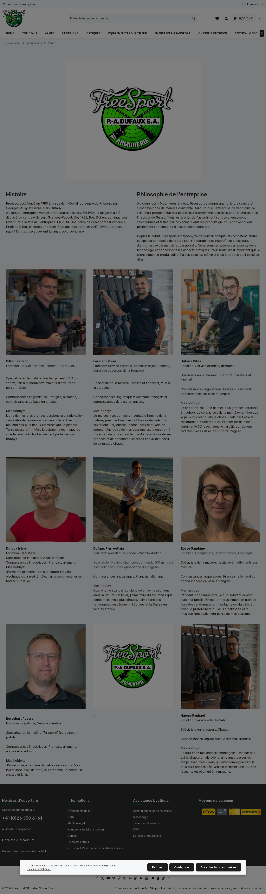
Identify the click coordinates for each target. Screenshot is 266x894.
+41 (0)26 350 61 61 (22, 818)
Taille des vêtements (146, 823)
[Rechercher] (193, 18)
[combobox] (128, 18)
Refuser (157, 872)
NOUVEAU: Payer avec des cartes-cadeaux (96, 848)
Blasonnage (140, 817)
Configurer (181, 872)
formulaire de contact (32, 851)
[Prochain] (261, 33)
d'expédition (180, 888)
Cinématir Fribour (78, 841)
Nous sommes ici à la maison (86, 829)
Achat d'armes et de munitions (152, 810)
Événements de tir (79, 810)
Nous (71, 817)
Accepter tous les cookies (219, 872)
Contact (72, 835)
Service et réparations (147, 835)
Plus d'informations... (39, 873)
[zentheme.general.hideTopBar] (262, 4)
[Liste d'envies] (217, 18)
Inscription (28, 4)
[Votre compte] (226, 18)
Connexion (10, 4)
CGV (136, 829)
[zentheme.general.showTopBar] (260, 18)
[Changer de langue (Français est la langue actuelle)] (251, 4)
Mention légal (76, 823)
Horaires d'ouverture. (19, 840)
